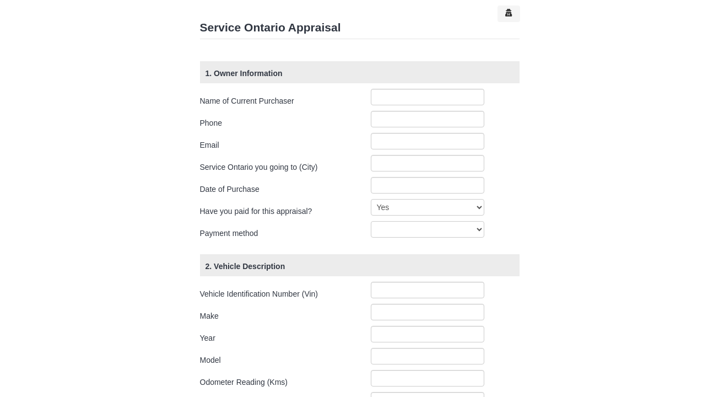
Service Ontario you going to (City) (259, 167)
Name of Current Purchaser (247, 100)
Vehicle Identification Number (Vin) (259, 293)
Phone (211, 123)
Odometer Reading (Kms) (244, 382)
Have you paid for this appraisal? (256, 211)
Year (207, 338)
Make (209, 316)
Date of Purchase (230, 189)
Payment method (229, 233)
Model (210, 360)
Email (209, 145)
